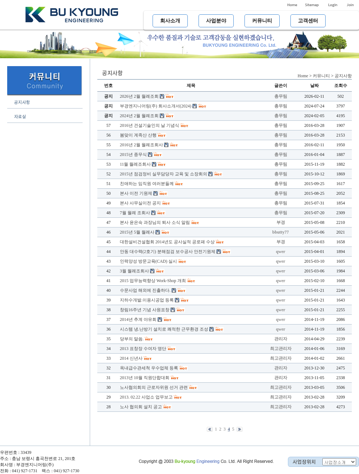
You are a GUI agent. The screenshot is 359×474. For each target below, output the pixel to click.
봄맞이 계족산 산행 (138, 135)
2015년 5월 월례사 (137, 232)
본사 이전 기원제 (136, 193)
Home (303, 75)
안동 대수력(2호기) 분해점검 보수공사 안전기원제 (167, 251)
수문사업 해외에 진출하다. (145, 290)
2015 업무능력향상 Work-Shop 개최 (153, 280)
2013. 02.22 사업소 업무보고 (146, 397)
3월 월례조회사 (134, 270)
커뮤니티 (321, 75)
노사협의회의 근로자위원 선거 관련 (154, 387)
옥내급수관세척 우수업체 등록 (149, 368)
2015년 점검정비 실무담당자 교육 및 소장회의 (163, 173)
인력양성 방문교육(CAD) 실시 (148, 261)
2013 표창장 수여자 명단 (143, 348)
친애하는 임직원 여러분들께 (147, 183)
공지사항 (343, 75)
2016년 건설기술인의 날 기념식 (149, 125)
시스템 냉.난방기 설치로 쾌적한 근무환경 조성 (164, 329)
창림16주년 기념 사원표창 (144, 309)
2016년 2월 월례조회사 (141, 144)
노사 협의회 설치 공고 (141, 406)
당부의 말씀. (132, 338)
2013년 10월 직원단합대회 (144, 377)
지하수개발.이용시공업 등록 (147, 300)
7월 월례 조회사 (135, 212)
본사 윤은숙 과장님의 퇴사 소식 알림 (155, 222)
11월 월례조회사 (135, 164)
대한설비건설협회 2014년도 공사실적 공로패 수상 (167, 241)
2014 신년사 (131, 358)
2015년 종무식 (133, 154)
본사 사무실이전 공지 (140, 203)
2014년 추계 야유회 (138, 319)
